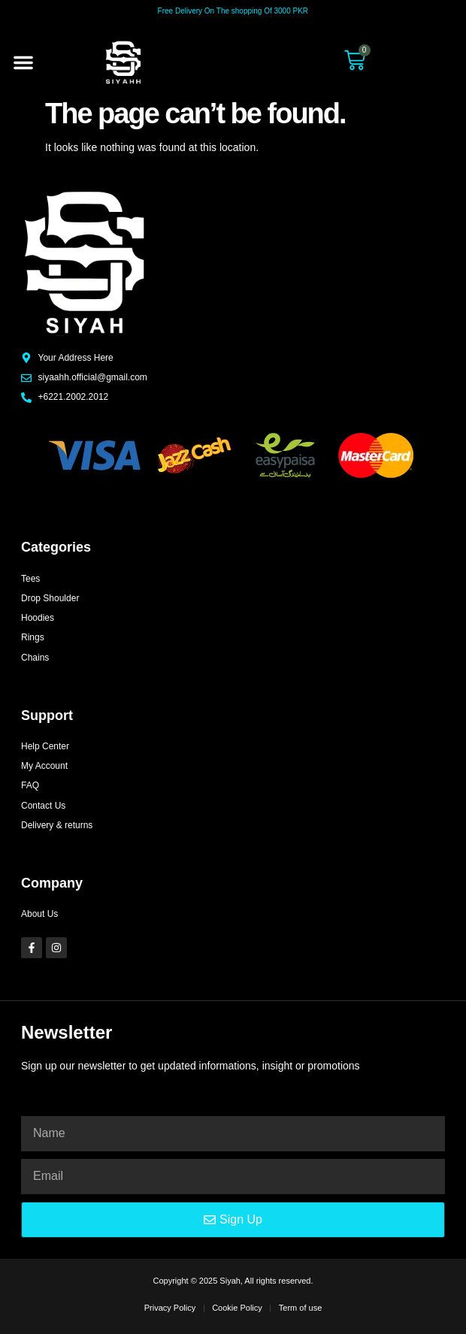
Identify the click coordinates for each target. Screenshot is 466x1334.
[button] (23, 62)
